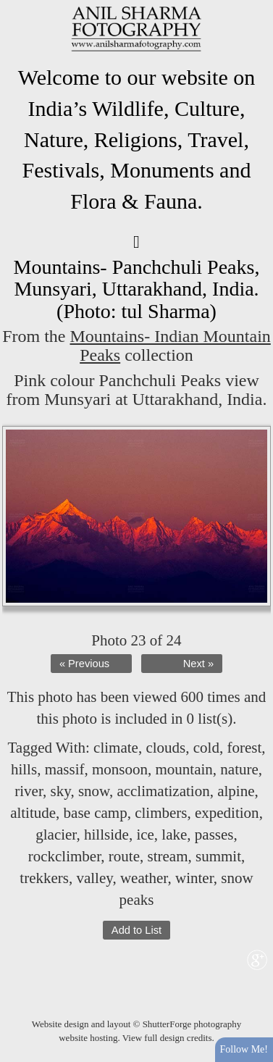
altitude (33, 812)
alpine (235, 791)
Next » (198, 663)
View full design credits (167, 1037)
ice (145, 834)
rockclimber (64, 856)
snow (93, 791)
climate (115, 747)
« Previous (84, 663)
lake (174, 834)
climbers (161, 812)
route (124, 856)
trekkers (44, 878)
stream (168, 856)
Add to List (136, 930)
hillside (106, 834)
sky (61, 791)
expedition (227, 812)
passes (214, 834)
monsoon (120, 769)
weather (144, 878)
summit (218, 856)
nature (239, 769)
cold (206, 747)
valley (94, 878)
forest (244, 747)
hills (24, 769)
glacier (55, 834)
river (28, 791)
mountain (183, 769)
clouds (165, 747)
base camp (95, 812)
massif (65, 769)
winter (194, 878)
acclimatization (163, 791)
